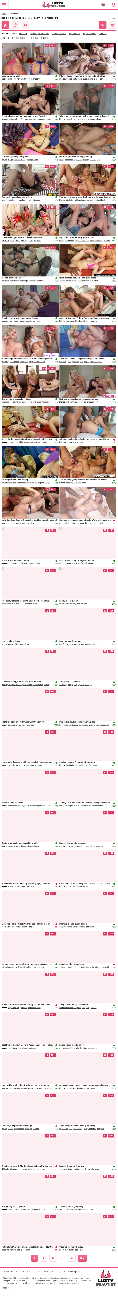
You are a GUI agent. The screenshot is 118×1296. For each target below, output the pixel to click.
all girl (26, 644)
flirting (85, 886)
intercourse (64, 79)
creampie (5, 240)
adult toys (12, 79)
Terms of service (27, 1271)
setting (62, 1209)
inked (10, 1048)
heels (32, 886)
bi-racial (85, 281)
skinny (4, 644)
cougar (47, 483)
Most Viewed (25, 25)
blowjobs (100, 1129)
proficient (81, 846)
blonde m (23, 33)
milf (67, 402)
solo (18, 927)
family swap (75, 402)
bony (22, 644)
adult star (11, 604)
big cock (80, 765)
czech (46, 685)
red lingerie (12, 806)
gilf (22, 1250)
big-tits (4, 1129)
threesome (12, 725)
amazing (33, 442)
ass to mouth (21, 523)
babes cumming (96, 240)
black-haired (23, 563)
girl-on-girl (33, 119)
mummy (62, 846)
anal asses (13, 200)
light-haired (27, 79)
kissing (5, 79)
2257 (58, 1271)
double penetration (24, 685)
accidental (24, 967)
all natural (89, 563)
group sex (93, 321)
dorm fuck (88, 765)
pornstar (62, 362)
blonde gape (95, 160)
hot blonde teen (59, 33)
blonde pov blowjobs (39, 33)
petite (4, 765)
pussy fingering (43, 402)
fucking (37, 563)
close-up (31, 927)
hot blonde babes (20, 38)
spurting (96, 765)
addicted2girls (69, 1048)
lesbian (69, 483)
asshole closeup (66, 1008)
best (67, 1209)
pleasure (13, 1169)
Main (4, 13)
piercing (86, 160)
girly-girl (62, 927)
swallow (31, 523)
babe (84, 483)
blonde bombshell (101, 79)
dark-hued (94, 281)
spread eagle (71, 563)
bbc (61, 442)
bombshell (20, 604)
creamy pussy (23, 806)
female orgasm (36, 806)
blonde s (102, 33)
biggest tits (90, 846)
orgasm (31, 281)
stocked (22, 200)
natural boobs (100, 200)
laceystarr (89, 927)
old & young (24, 442)
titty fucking (72, 846)
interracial (17, 1048)
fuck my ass (7, 685)
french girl (104, 967)
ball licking (14, 362)
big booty (90, 200)
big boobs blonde (82, 240)
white (17, 886)
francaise (63, 967)
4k (60, 563)
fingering (12, 927)
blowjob (69, 119)
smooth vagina (96, 362)
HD (112, 25)
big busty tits (32, 483)
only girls (77, 1008)
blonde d (5, 38)
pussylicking (88, 79)
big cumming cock (101, 725)
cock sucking (71, 1088)
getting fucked (32, 160)
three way (63, 685)
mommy (41, 967)
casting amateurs (28, 1088)
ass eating (14, 402)
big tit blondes (89, 33)
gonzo (30, 240)
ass (79, 483)
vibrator (13, 1250)
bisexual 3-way (36, 765)
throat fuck (24, 362)
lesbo (67, 604)
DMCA (46, 1271)
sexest (39, 1088)
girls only (93, 1008)
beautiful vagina (72, 523)
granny (75, 927)
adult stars (70, 200)
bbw (78, 604)
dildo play (6, 1169)
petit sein (85, 967)
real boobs (94, 523)
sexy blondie (77, 442)
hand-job (28, 1129)
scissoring (92, 1048)
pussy (74, 483)
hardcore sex (38, 685)
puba (35, 604)
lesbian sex (21, 483)
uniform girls (13, 442)
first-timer (39, 281)
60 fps (10, 160)
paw (87, 1008)
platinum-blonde (38, 1209)
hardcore (5, 321)
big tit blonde (74, 33)
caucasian (41, 1169)
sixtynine (18, 1209)
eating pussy (15, 240)
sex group (16, 846)
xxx (69, 685)
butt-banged (35, 200)
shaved (11, 886)
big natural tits (76, 1209)
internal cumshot (9, 967)
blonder (44, 38)
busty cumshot (90, 1129)
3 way (87, 1169)
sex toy (5, 927)
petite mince (95, 967)
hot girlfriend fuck (9, 483)
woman (107, 240)
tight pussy (69, 240)
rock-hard (18, 160)
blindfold (5, 281)
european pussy (44, 119)
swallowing (90, 1088)
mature (16, 321)
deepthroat (84, 362)
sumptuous (42, 442)
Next (82, 1258)
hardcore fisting (96, 806)
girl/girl (24, 240)
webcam (46, 806)
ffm (17, 1008)
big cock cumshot (86, 725)
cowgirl (83, 402)
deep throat (85, 523)
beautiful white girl (9, 119)
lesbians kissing (34, 1008)
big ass (22, 402)
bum (28, 200)
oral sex (36, 321)
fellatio (85, 321)
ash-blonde (20, 765)
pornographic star (76, 644)
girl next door (80, 200)
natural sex (77, 79)
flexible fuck (71, 765)
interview (16, 1088)
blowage (88, 685)
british (69, 927)
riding (69, 442)
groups (9, 846)
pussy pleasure (73, 362)
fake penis (95, 1169)
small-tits (77, 281)
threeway (63, 1169)
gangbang (77, 119)
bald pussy (70, 321)
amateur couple (74, 967)
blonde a (34, 38)
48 (71, 1258)
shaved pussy (39, 362)
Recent (15, 25)
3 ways (85, 1209)
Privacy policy (74, 1271)
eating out (33, 1048)
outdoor (36, 1129)
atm (7, 523)
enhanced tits (95, 119)
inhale (10, 1129)
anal (3, 523)
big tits (4, 160)
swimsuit (69, 281)
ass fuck (81, 563)
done (91, 1209)
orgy (31, 362)
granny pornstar (26, 321)
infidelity (85, 119)
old (11, 321)
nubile (81, 1169)
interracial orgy (33, 846)
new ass (5, 200)
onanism (5, 402)
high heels (78, 160)
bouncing (79, 1129)
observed (99, 846)
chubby (73, 604)
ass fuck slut (23, 119)
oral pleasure (19, 1129)
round (61, 604)
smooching (36, 79)
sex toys (30, 725)
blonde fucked (84, 806)
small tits (69, 160)
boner (23, 846)
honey (61, 240)
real (71, 79)
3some (62, 281)
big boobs (11, 765)
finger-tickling (73, 1169)
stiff (14, 685)
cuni (63, 563)
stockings (24, 281)
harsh (19, 79)
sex (23, 160)
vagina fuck (72, 806)
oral (64, 442)
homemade (14, 281)
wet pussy (32, 1169)
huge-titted (63, 725)
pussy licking (31, 402)
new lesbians (7, 1088)
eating (62, 160)
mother (84, 1048)
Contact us (8, 1271)
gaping (13, 523)
